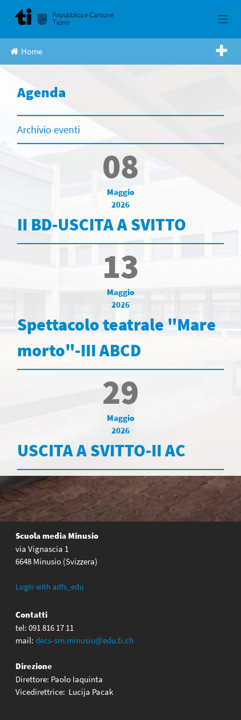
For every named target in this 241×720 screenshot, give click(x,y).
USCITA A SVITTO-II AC (101, 450)
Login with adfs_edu (49, 587)
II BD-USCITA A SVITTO (101, 224)
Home (26, 51)
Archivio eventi (48, 129)
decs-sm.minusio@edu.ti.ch (84, 640)
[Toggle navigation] (223, 19)
